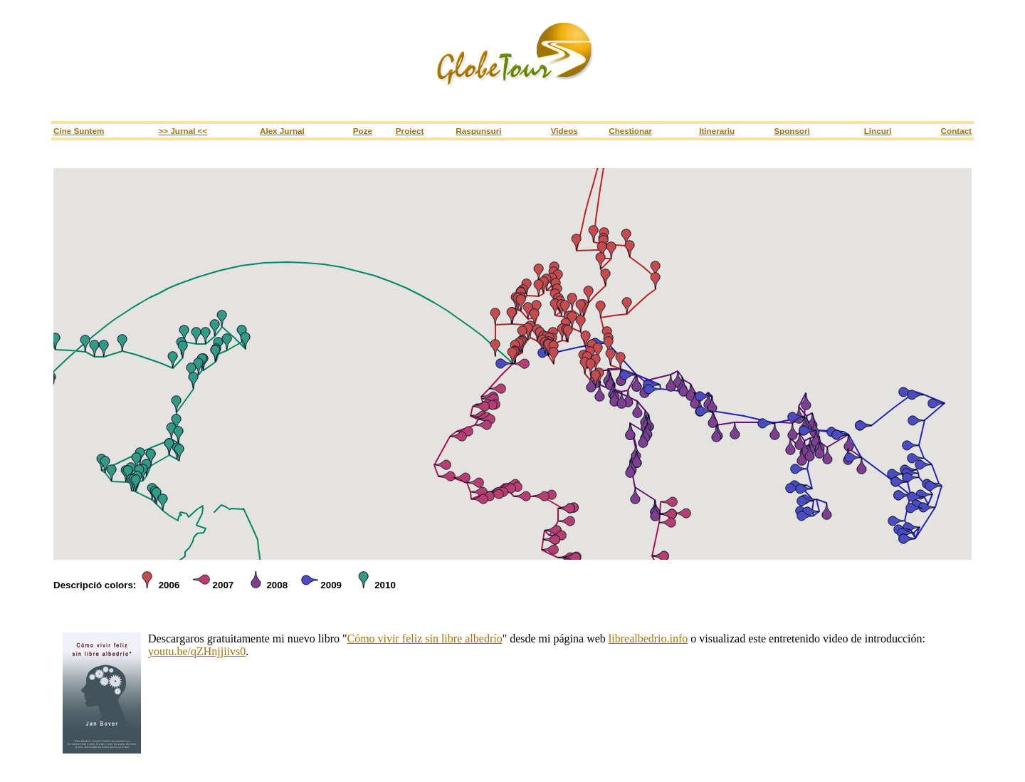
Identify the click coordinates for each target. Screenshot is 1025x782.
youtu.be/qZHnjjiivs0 (197, 651)
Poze (362, 130)
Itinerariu (717, 130)
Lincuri (878, 130)
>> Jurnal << (183, 130)
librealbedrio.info (648, 638)
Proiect (410, 130)
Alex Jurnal (282, 130)
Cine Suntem (78, 130)
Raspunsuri (478, 130)
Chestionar (630, 130)
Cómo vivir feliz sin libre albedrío (424, 638)
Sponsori (792, 130)
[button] (522, 334)
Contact (956, 130)
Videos (564, 130)
